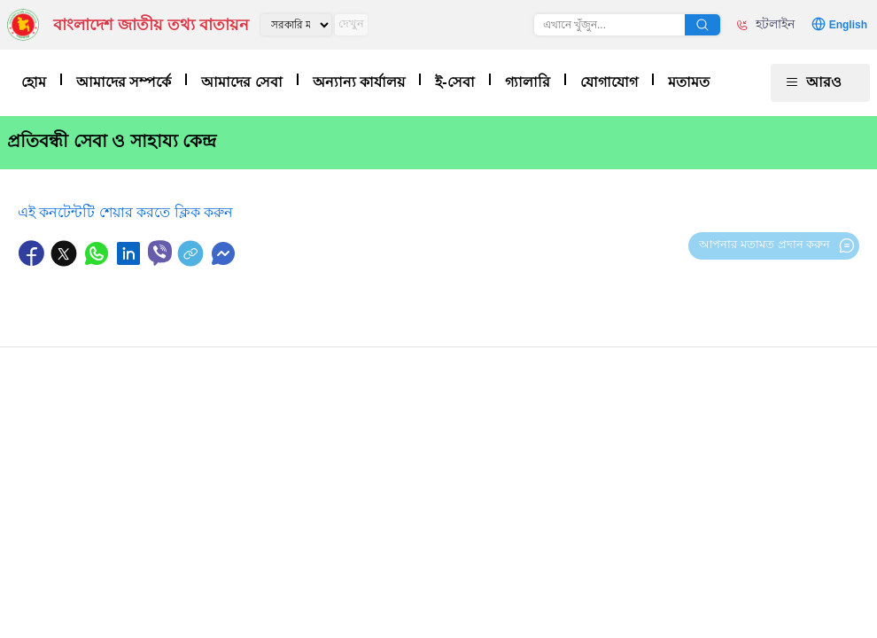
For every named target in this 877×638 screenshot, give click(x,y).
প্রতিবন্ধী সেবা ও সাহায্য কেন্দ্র (111, 141)
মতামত (689, 81)
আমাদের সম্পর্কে (123, 81)
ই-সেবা (454, 81)
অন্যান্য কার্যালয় (359, 81)
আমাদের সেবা (241, 81)
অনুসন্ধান (702, 24)
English (848, 25)
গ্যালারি (527, 81)
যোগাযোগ (609, 81)
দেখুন (351, 23)
